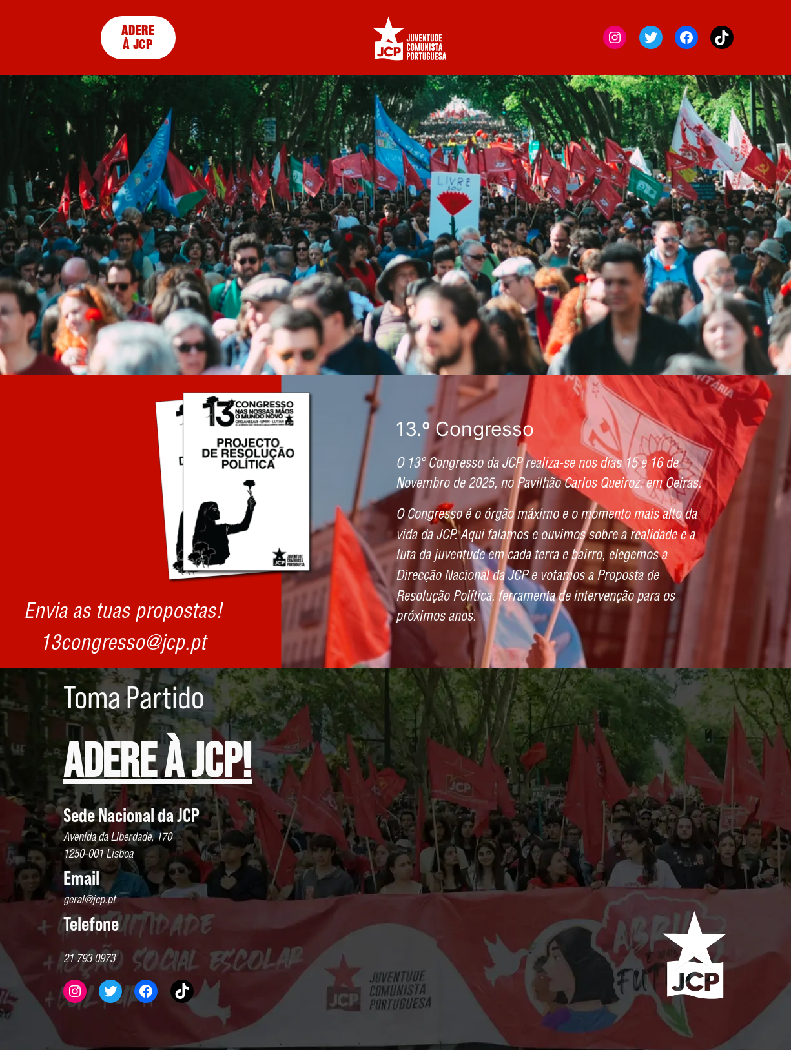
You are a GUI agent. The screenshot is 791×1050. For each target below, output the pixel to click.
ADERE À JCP (137, 38)
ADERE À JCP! (157, 762)
